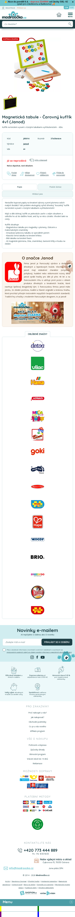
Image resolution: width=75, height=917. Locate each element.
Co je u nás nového (37, 726)
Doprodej (57, 914)
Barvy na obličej (29, 885)
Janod (26, 144)
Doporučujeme (19, 914)
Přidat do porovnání (58, 173)
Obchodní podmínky (37, 722)
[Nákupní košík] (59, 14)
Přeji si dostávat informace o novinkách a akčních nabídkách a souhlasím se (39, 651)
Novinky (57, 909)
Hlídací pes (37, 194)
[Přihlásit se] (3, 8)
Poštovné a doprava (37, 745)
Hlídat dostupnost (27, 173)
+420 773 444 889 (41, 850)
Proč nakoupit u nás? (37, 712)
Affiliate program (37, 731)
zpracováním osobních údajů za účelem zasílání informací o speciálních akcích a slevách (39, 652)
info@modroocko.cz (21, 868)
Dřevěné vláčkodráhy (46, 888)
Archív (7, 881)
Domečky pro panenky (45, 885)
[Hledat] (70, 24)
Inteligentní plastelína (49, 881)
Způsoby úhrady (37, 749)
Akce (19, 909)
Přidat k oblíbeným (42, 173)
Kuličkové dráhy (31, 888)
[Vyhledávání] (37, 24)
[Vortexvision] (47, 893)
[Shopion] (28, 893)
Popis (19, 187)
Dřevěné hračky (33, 881)
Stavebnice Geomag (19, 881)
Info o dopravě (38, 160)
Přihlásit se (21, 8)
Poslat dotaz (12, 173)
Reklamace (37, 763)
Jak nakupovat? (37, 717)
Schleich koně (17, 885)
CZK (66, 7)
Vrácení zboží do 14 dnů (37, 759)
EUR (72, 7)
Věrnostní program (37, 754)
